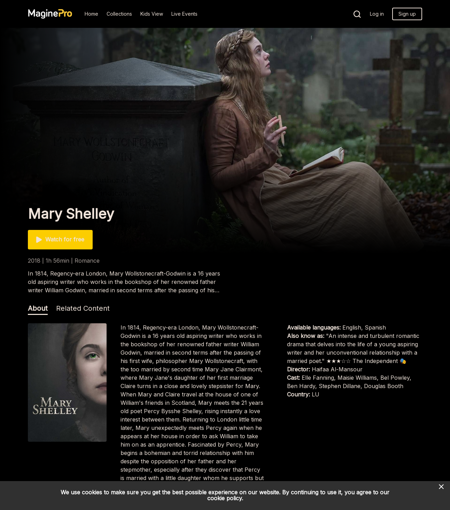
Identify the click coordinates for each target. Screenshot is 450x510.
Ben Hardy (301, 385)
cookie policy (224, 498)
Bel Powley (395, 377)
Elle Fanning (318, 377)
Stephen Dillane (339, 385)
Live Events (184, 14)
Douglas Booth (383, 385)
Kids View (151, 14)
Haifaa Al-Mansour (337, 369)
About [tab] (38, 308)
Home (91, 14)
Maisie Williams (357, 377)
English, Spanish (364, 327)
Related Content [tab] (83, 308)
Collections (119, 14)
